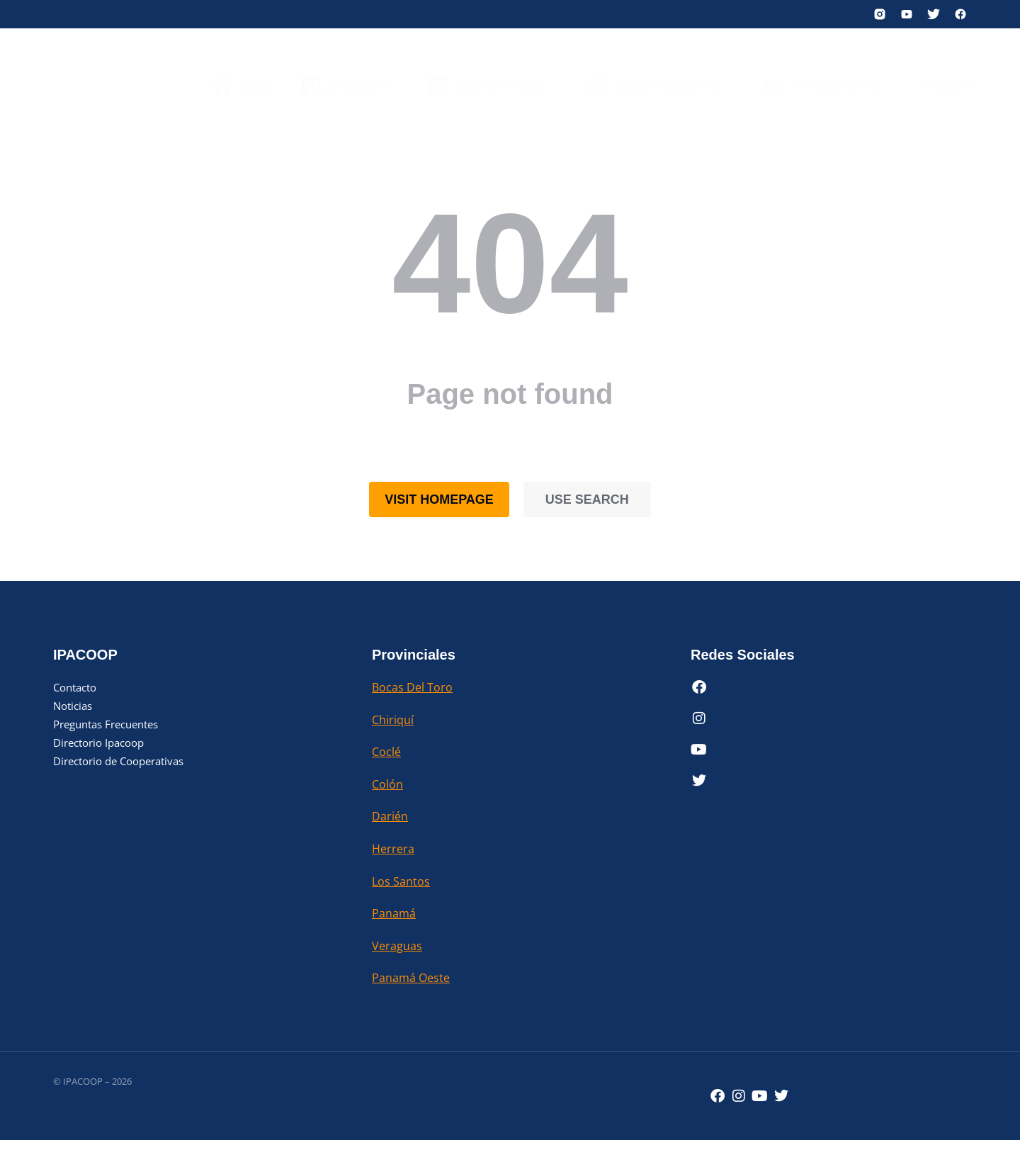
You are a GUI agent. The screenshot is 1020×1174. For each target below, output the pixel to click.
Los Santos (401, 881)
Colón (387, 784)
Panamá (394, 913)
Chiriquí (393, 720)
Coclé (386, 752)
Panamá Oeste (411, 978)
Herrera (393, 849)
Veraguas (397, 946)
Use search (587, 499)
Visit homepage (439, 499)
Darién (390, 816)
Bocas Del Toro (412, 687)
